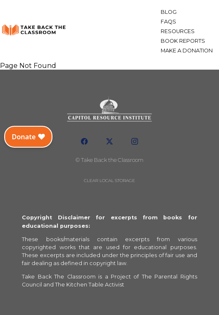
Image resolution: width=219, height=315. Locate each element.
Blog (169, 12)
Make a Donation (187, 50)
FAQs (168, 21)
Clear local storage (109, 180)
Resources (178, 31)
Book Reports (183, 41)
